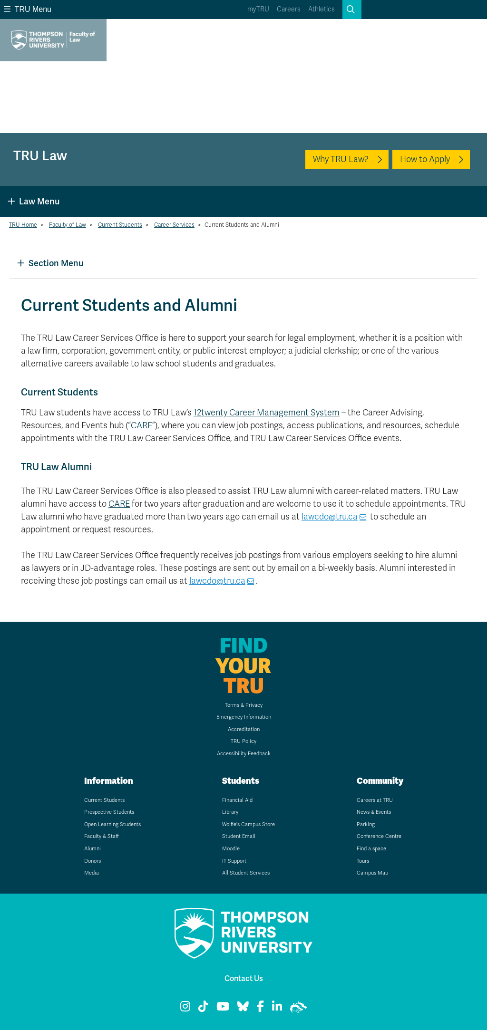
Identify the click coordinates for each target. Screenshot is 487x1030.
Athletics (321, 9)
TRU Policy (243, 741)
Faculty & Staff (101, 836)
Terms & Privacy (244, 705)
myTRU (258, 9)
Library (230, 812)
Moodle (231, 849)
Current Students (120, 224)
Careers (289, 9)
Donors (92, 861)
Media (91, 873)
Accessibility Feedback (244, 754)
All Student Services (246, 873)
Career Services (174, 224)
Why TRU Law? (341, 159)
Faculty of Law (67, 224)
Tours (363, 861)
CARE (141, 425)
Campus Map (372, 873)
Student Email (238, 836)
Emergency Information (243, 717)
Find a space (371, 849)
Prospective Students (109, 812)
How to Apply (425, 159)
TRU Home (23, 224)
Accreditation (244, 729)
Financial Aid (237, 800)
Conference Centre (379, 836)
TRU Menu (27, 9)
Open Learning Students (112, 824)
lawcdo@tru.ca (330, 516)
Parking (366, 824)
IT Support (234, 861)
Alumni (92, 849)
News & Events (374, 812)
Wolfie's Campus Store (248, 824)
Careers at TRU (375, 800)
